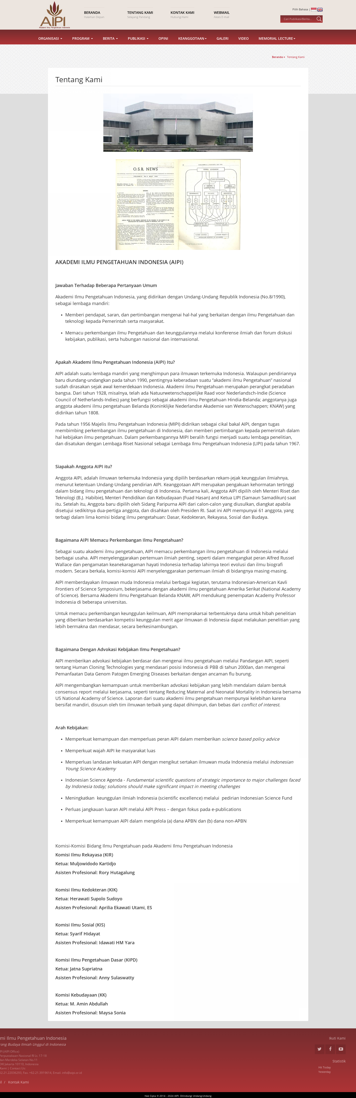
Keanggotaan (192, 46)
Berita (110, 46)
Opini (163, 46)
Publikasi (138, 46)
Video (243, 46)
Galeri (222, 46)
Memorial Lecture (277, 46)
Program (82, 46)
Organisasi (50, 46)
